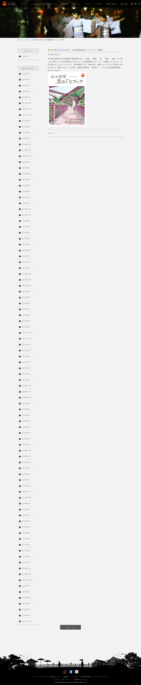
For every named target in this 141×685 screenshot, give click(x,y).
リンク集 (74, 676)
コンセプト (43, 676)
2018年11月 (26, 492)
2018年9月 (26, 503)
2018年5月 (26, 515)
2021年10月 (26, 344)
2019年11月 (26, 450)
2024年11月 (26, 150)
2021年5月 (26, 368)
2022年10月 (26, 286)
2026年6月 (26, 74)
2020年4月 (26, 427)
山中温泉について (55, 676)
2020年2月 (26, 439)
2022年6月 (26, 303)
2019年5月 (26, 468)
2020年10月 (26, 397)
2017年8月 (26, 539)
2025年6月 (26, 126)
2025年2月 (26, 138)
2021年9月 (26, 350)
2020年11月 (26, 392)
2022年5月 (26, 309)
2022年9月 (26, 291)
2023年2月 (26, 262)
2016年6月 (26, 592)
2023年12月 (26, 209)
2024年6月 (26, 174)
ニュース (26, 40)
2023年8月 (26, 227)
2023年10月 (26, 215)
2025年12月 (26, 103)
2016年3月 (26, 604)
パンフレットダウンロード (61, 679)
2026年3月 (26, 85)
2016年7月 (26, 586)
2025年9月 (26, 121)
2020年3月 (26, 433)
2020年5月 (26, 421)
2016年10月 (26, 580)
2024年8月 (26, 168)
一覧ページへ (70, 627)
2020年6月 (26, 415)
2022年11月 (26, 280)
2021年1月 (26, 380)
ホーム (19, 40)
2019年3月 (26, 480)
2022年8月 (26, 297)
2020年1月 (26, 444)
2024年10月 (26, 156)
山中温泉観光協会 (85, 676)
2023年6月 (26, 238)
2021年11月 (26, 338)
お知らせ (25, 56)
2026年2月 (26, 91)
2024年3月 (26, 191)
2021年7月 (26, 362)
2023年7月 (26, 232)
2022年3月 (26, 321)
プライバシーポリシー (101, 676)
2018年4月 (26, 521)
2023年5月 (26, 244)
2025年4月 (26, 132)
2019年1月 (26, 486)
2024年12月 (26, 144)
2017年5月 (26, 545)
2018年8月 (26, 509)
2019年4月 (26, 474)
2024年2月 (26, 197)
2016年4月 (26, 598)
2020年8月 (26, 409)
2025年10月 (26, 115)
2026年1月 (26, 97)
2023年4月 (26, 250)
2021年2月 (26, 374)
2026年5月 (26, 79)
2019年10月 (26, 456)
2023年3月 (26, 256)
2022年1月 (26, 327)
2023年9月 (26, 221)
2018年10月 (26, 498)
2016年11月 (26, 574)
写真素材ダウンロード (80, 679)
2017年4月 (26, 550)
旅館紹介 (66, 676)
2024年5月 (26, 180)
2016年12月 (26, 568)
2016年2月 (26, 609)
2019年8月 (26, 462)
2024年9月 (26, 162)
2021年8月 (26, 356)
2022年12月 (26, 274)
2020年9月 (26, 403)
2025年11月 (26, 109)
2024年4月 (26, 185)
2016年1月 (26, 615)
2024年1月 (26, 203)
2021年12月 (26, 333)
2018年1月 (26, 527)
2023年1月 (26, 268)
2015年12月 (26, 621)
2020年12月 (26, 386)
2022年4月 (26, 315)
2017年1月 (26, 562)
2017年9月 (26, 533)
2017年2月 (26, 556)
